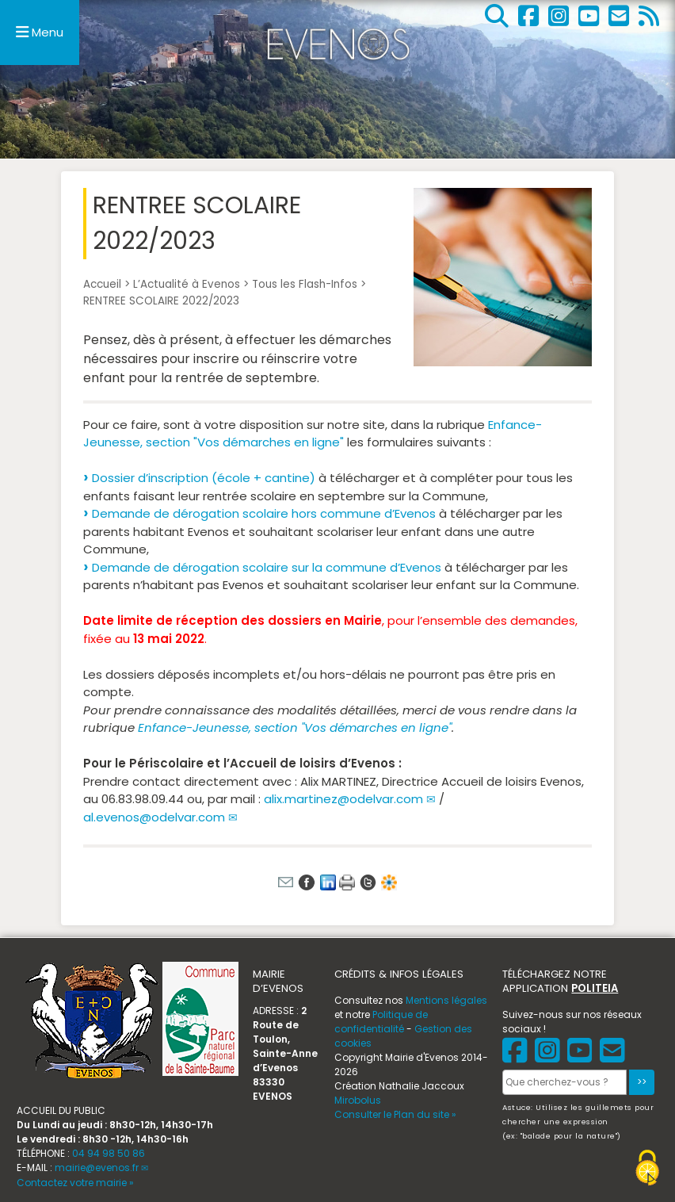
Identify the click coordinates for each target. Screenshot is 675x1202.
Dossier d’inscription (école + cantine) (203, 477)
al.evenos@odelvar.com (154, 817)
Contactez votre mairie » (75, 1182)
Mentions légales (446, 1000)
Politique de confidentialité (381, 1021)
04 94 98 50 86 (108, 1153)
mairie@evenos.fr (97, 1167)
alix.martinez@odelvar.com (343, 798)
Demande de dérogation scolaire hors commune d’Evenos (264, 513)
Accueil (102, 284)
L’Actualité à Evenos (186, 284)
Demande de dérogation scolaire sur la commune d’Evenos (266, 567)
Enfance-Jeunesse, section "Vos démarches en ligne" (312, 433)
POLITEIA (594, 988)
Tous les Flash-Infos (304, 284)
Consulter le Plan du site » (395, 1114)
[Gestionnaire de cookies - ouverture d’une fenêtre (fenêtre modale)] (647, 1170)
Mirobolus (357, 1100)
